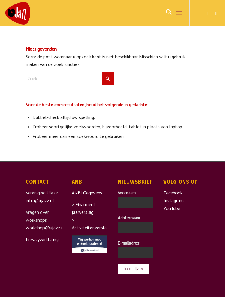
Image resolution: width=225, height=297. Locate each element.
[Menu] (179, 13)
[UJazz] (17, 13)
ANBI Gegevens (87, 193)
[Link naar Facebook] (198, 13)
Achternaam (129, 218)
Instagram (173, 200)
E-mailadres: (129, 243)
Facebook (173, 193)
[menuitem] (166, 13)
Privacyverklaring (42, 239)
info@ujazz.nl (40, 200)
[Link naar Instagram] (207, 13)
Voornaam (127, 193)
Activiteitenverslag (90, 228)
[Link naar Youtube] (216, 13)
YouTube (171, 208)
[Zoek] (166, 13)
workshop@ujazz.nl (45, 228)
